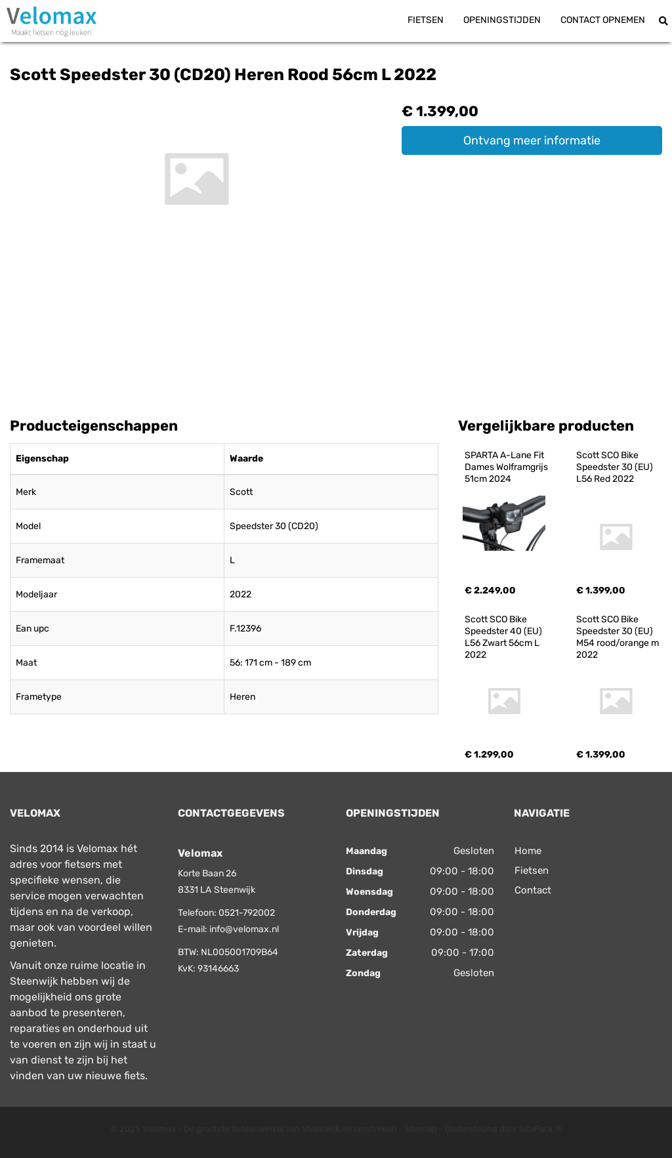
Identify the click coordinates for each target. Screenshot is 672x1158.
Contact (532, 890)
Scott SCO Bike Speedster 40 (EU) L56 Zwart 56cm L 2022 (504, 637)
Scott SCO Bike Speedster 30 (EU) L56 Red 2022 (615, 467)
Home (527, 851)
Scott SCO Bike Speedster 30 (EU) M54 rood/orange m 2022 (618, 637)
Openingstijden (502, 20)
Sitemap (420, 1129)
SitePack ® (540, 1129)
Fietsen (426, 20)
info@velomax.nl (244, 929)
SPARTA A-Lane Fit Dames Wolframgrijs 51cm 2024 (507, 467)
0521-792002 (247, 912)
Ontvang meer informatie (531, 140)
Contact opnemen (602, 20)
